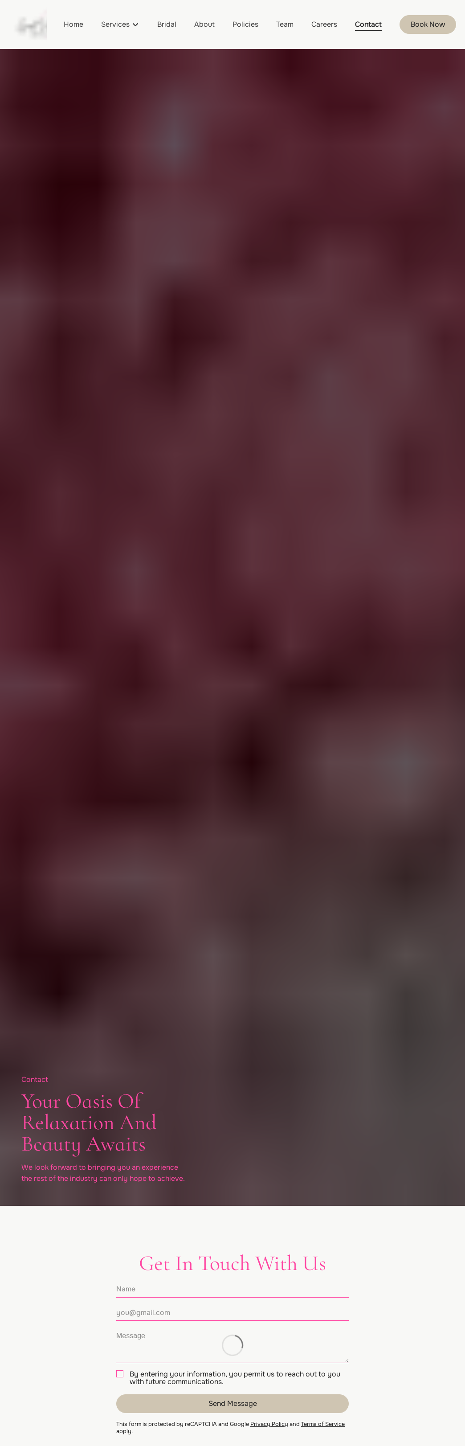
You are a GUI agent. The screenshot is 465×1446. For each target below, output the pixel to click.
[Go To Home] (27, 24)
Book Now (428, 24)
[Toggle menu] (135, 24)
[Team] (284, 24)
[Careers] (324, 24)
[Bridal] (166, 24)
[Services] (115, 24)
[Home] (73, 24)
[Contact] (368, 24)
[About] (204, 24)
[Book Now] (428, 24)
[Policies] (245, 24)
